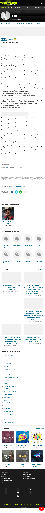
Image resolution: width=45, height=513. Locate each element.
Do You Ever (7, 380)
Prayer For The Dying (10, 386)
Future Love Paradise (10, 372)
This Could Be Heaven (10, 391)
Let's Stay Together (9, 414)
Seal (14, 15)
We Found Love (8, 366)
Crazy (5, 358)
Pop (13, 19)
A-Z (23, 8)
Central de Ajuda (27, 474)
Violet (5, 400)
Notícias (29, 8)
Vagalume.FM (39, 428)
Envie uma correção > (19, 186)
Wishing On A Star (8, 411)
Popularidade (29, 23)
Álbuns (8, 23)
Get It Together (8, 394)
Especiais (3, 474)
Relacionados (20, 23)
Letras (2, 23)
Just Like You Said (9, 422)
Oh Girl (6, 361)
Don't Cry (6, 389)
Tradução (12, 39)
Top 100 (10, 8)
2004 (8, 167)
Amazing (6, 383)
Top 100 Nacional (5, 478)
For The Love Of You (9, 369)
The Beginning (8, 397)
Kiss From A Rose (8, 355)
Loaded (6, 406)
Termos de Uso (26, 476)
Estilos (17, 8)
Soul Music (18, 19)
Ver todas (40, 269)
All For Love (7, 408)
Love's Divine (7, 363)
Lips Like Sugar (8, 403)
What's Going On (8, 417)
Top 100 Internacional (6, 480)
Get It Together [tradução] (11, 377)
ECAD (2, 169)
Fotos (13, 23)
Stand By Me (7, 375)
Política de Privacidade (29, 478)
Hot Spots (38, 8)
